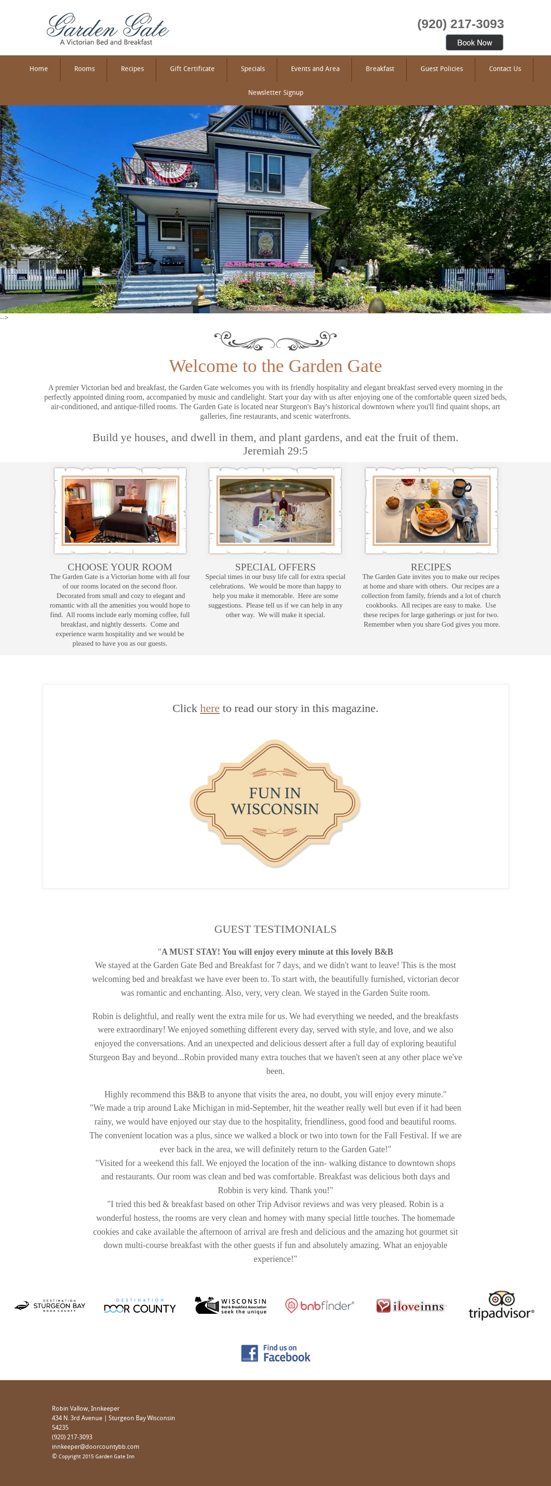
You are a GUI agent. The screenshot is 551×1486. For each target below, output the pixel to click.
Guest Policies (442, 69)
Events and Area (315, 69)
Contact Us (505, 69)
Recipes (132, 69)
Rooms (84, 69)
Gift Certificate (192, 69)
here (210, 708)
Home (39, 69)
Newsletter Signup (275, 93)
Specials (253, 69)
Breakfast (380, 69)
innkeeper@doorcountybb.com (96, 1447)
